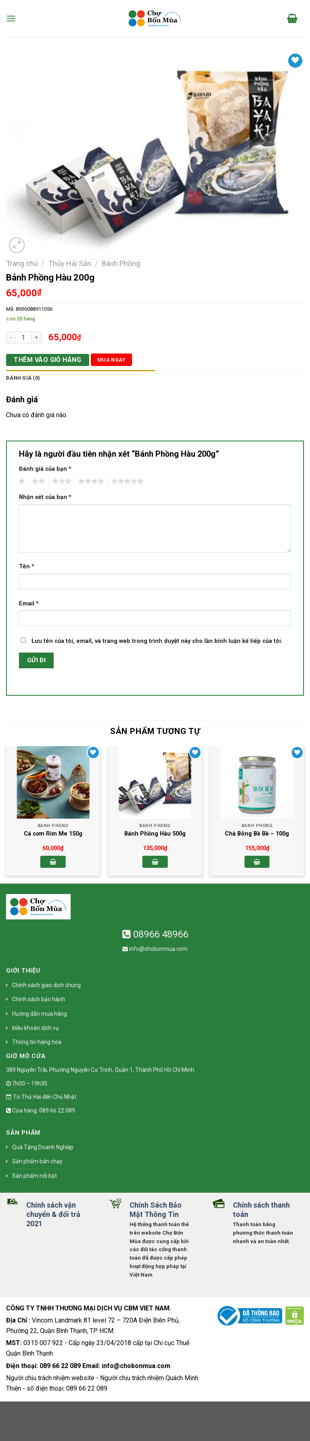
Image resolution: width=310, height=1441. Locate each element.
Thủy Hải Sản (69, 263)
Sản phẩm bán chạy (37, 1161)
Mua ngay (111, 360)
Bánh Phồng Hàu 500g (155, 833)
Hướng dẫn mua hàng (39, 1014)
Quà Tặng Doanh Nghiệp (42, 1147)
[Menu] (11, 18)
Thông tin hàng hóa (36, 1042)
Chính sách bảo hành (38, 999)
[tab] (80, 378)
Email (29, 603)
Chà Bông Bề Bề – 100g (257, 833)
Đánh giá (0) (23, 378)
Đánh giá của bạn (45, 469)
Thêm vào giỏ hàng (47, 360)
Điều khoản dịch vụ (35, 1028)
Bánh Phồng (121, 263)
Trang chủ (22, 263)
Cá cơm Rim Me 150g (53, 833)
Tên (26, 566)
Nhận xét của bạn (45, 497)
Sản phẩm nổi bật (34, 1176)
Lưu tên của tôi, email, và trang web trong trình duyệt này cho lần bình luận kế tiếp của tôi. (157, 641)
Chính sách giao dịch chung (46, 985)
